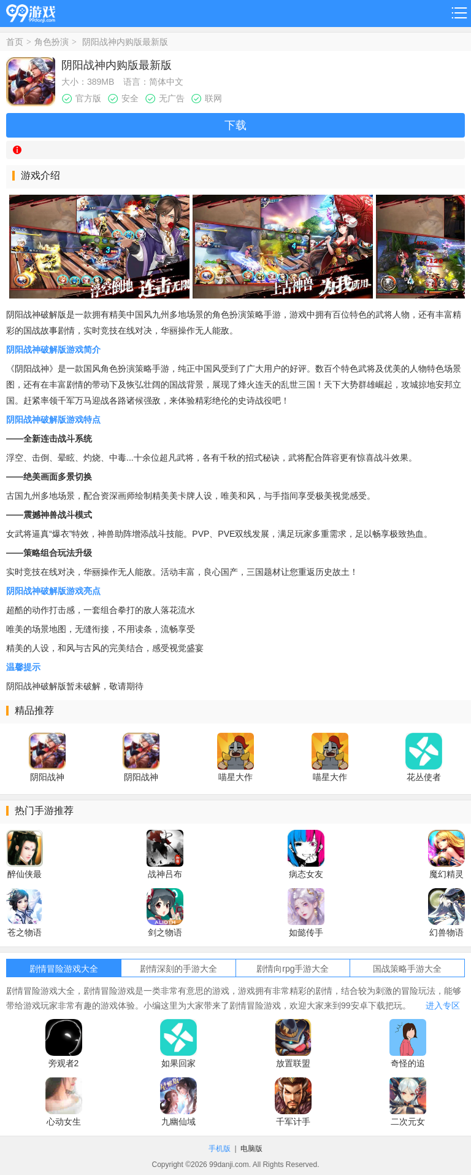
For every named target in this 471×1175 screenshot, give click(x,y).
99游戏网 (30, 11)
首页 (14, 42)
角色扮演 (51, 42)
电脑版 (251, 1148)
